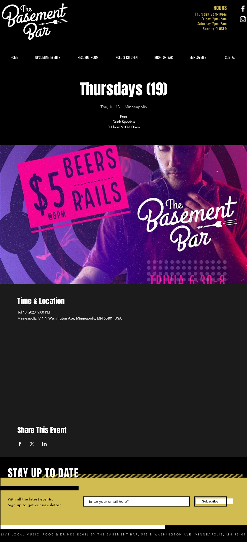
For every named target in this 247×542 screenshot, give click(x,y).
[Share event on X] (32, 444)
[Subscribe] (210, 501)
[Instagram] (243, 19)
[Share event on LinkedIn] (44, 444)
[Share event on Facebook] (19, 444)
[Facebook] (243, 9)
